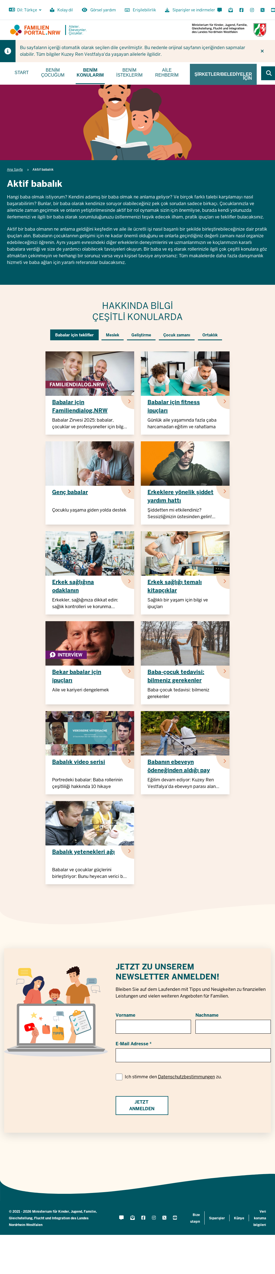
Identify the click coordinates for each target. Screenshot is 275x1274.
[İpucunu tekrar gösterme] (262, 51)
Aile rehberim (167, 72)
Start (22, 72)
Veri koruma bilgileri (259, 1218)
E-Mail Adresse (132, 1044)
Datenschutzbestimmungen (186, 1077)
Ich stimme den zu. (173, 1077)
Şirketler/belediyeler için (223, 76)
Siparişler (217, 1218)
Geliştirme (141, 335)
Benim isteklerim (129, 72)
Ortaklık (210, 335)
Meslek (112, 335)
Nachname (206, 1015)
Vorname (125, 1015)
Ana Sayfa (15, 169)
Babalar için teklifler (74, 335)
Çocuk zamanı (176, 335)
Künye (239, 1218)
